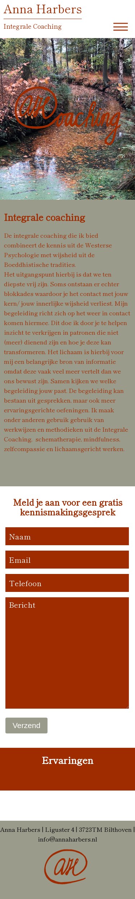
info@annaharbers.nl (67, 838)
